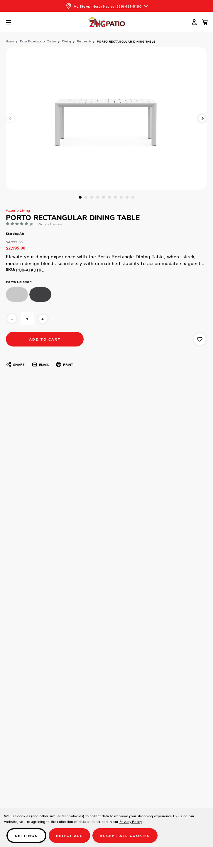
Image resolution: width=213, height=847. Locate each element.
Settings (26, 835)
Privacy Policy (130, 820)
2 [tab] (85, 197)
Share (15, 364)
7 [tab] (115, 197)
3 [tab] (91, 197)
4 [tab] (97, 197)
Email (40, 364)
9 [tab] (127, 197)
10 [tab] (132, 197)
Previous (11, 118)
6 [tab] (109, 197)
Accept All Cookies (125, 835)
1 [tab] (80, 197)
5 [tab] (103, 197)
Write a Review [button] (50, 223)
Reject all (69, 835)
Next (202, 118)
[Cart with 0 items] (204, 22)
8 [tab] (121, 197)
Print (64, 364)
